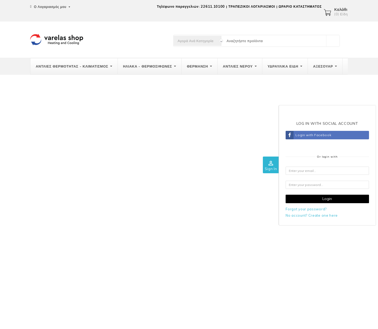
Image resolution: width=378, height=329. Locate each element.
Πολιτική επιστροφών (159, 233)
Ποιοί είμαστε (237, 212)
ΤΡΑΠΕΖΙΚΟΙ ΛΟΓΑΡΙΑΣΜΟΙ (251, 6)
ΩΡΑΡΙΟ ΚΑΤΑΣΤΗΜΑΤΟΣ (300, 6)
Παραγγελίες (321, 232)
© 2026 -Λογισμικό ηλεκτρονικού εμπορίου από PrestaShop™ (84, 322)
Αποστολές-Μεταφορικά (161, 212)
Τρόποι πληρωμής (157, 222)
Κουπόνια (319, 265)
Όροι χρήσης (237, 222)
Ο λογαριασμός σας (326, 200)
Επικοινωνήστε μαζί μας (246, 244)
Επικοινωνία (42, 200)
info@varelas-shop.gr (63, 254)
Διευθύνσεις (320, 254)
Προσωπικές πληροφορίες (52, 303)
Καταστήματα (237, 255)
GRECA (232, 233)
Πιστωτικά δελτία (325, 243)
